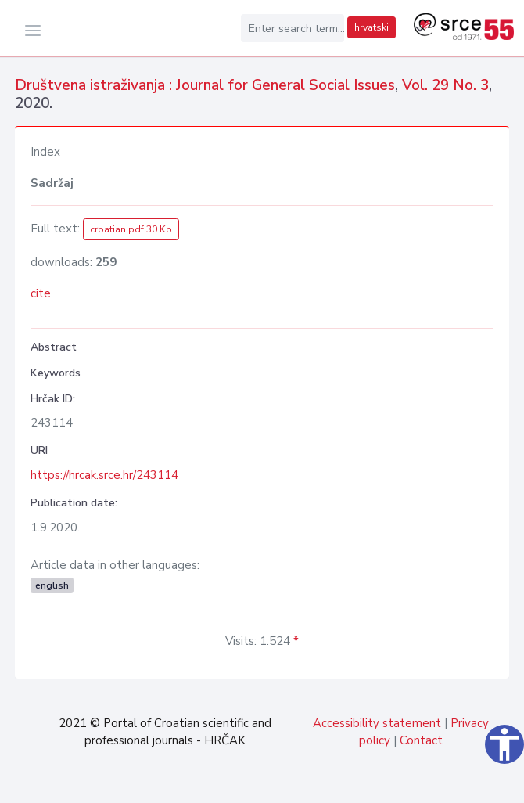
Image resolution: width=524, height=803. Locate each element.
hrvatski (371, 27)
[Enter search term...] (292, 28)
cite (41, 293)
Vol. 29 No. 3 (445, 85)
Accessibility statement (377, 723)
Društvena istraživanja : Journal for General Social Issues (205, 85)
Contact (421, 740)
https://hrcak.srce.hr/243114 (104, 475)
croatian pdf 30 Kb (131, 229)
